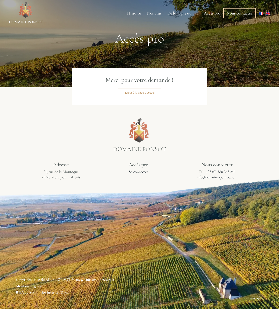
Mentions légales (28, 286)
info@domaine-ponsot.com (217, 177)
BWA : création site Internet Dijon (42, 292)
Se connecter (138, 171)
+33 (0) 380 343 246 (221, 171)
